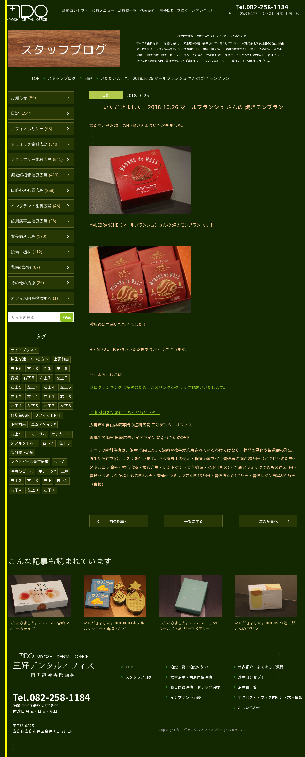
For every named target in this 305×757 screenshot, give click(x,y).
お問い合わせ (203, 10)
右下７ (48, 443)
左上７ (62, 379)
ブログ (182, 10)
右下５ (29, 379)
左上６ (66, 388)
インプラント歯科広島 (37, 207)
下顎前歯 (18, 425)
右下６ (16, 370)
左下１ (49, 489)
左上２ (16, 398)
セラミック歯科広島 (36, 145)
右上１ (49, 398)
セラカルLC (61, 434)
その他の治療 (28, 285)
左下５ (33, 407)
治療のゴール (22, 471)
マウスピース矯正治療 (30, 461)
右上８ (59, 461)
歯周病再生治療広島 (35, 222)
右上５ (16, 434)
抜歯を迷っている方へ (30, 361)
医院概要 (166, 10)
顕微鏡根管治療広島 (36, 176)
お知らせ (24, 98)
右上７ (45, 379)
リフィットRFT (48, 416)
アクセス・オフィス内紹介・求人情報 (270, 697)
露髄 (14, 379)
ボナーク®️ (47, 471)
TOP (35, 78)
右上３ (33, 480)
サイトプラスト (24, 352)
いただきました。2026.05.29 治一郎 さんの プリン (265, 625)
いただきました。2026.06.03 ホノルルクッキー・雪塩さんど (114, 625)
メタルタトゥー (24, 443)
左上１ (33, 398)
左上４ (33, 388)
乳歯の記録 (26, 269)
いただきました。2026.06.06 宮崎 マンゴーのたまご (38, 625)
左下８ (64, 443)
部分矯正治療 (22, 452)
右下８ (33, 370)
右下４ (16, 489)
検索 (67, 320)
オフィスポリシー (32, 129)
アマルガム (36, 434)
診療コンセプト (75, 10)
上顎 (65, 471)
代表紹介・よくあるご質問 (261, 667)
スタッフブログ (62, 78)
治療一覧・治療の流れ (189, 667)
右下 (47, 480)
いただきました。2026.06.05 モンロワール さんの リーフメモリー (189, 625)
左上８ (62, 370)
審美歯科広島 (29, 238)
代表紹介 (147, 10)
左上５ (16, 388)
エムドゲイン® (43, 425)
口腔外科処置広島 (34, 191)
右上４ (49, 388)
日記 (88, 78)
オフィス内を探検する (36, 301)
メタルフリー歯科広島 (38, 160)
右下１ (62, 480)
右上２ (16, 480)
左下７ (49, 407)
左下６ (66, 407)
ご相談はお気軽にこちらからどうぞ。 (125, 412)
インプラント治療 (185, 697)
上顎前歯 (61, 361)
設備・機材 (27, 254)
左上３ (33, 489)
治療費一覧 (127, 10)
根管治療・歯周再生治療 (191, 677)
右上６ (66, 398)
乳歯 (47, 370)
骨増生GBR (20, 416)
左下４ (16, 407)
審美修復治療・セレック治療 (195, 687)
